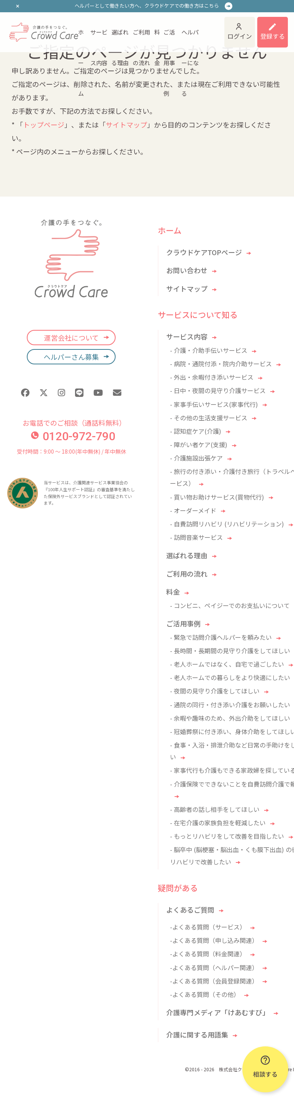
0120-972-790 (73, 436)
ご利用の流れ (141, 38)
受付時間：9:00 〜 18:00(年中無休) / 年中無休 (71, 451)
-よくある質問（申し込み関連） (214, 940)
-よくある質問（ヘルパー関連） (214, 967)
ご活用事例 (169, 38)
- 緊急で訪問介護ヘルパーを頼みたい (221, 637)
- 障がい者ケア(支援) (198, 444)
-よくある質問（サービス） (208, 926)
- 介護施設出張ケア (196, 457)
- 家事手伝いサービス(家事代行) (214, 404)
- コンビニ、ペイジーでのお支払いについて (230, 605)
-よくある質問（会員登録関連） (214, 980)
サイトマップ (126, 125)
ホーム (81, 38)
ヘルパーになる (190, 38)
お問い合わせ (186, 270)
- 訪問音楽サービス (196, 537)
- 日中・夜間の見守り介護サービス (218, 390)
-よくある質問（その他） (205, 994)
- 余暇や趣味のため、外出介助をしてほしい (230, 718)
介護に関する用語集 (197, 1034)
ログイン (239, 36)
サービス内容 (99, 38)
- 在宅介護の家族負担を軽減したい (218, 822)
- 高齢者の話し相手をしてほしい (215, 809)
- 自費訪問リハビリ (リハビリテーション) (227, 523)
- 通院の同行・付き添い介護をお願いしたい (230, 704)
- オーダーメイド (193, 510)
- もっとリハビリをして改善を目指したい (227, 836)
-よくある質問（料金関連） (208, 953)
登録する (272, 36)
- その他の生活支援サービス (208, 417)
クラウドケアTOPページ (204, 252)
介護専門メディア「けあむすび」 (217, 1012)
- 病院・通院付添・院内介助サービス (221, 363)
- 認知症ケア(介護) (195, 431)
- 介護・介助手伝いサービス (208, 350)
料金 (157, 38)
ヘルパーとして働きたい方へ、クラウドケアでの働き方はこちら (147, 5)
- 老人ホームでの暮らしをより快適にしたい (230, 677)
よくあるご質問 (190, 910)
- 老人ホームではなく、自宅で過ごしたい (227, 664)
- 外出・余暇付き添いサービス (211, 377)
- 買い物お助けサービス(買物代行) (217, 497)
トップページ (43, 125)
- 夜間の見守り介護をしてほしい (215, 690)
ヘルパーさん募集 (71, 357)
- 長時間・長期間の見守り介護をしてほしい (230, 650)
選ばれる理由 (120, 38)
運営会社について (71, 338)
